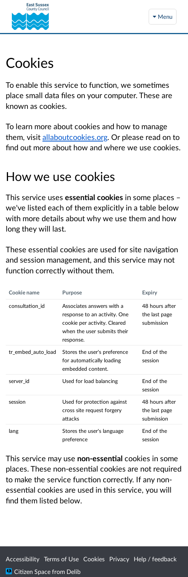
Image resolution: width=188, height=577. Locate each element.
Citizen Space (32, 571)
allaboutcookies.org (74, 136)
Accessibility (22, 558)
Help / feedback (155, 558)
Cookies (94, 558)
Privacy (119, 558)
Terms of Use (61, 558)
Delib (73, 571)
